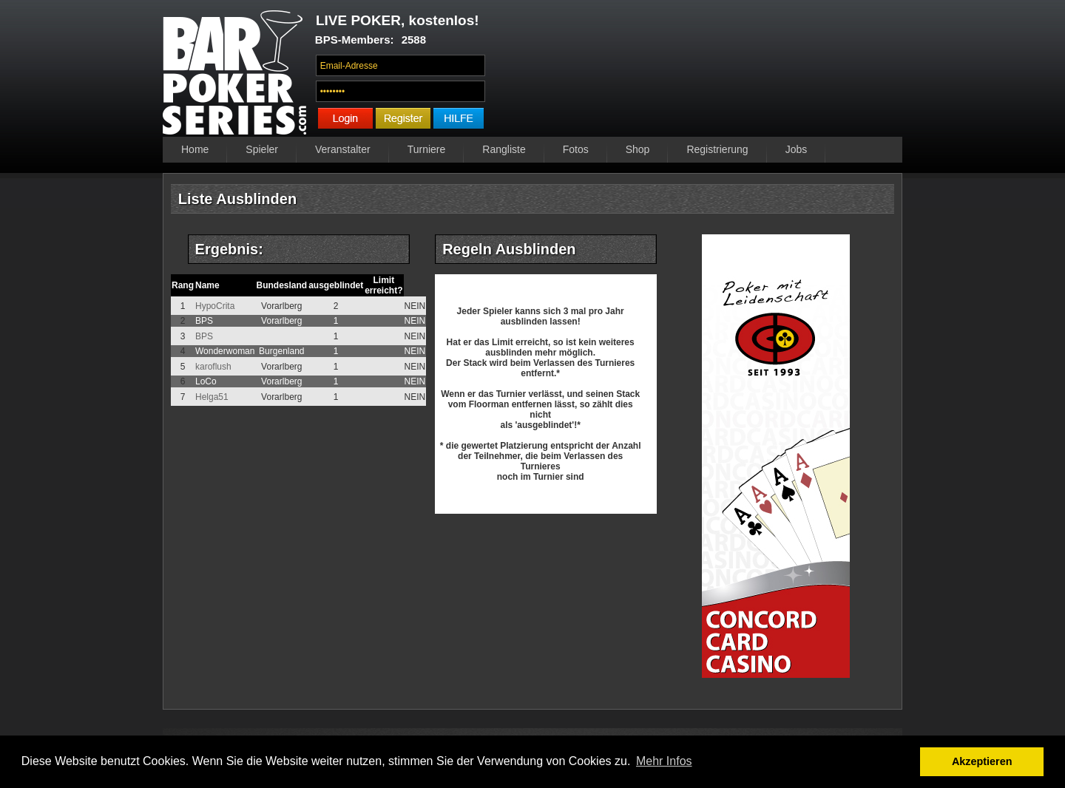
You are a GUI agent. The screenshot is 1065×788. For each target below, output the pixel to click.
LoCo (206, 381)
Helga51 (212, 397)
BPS (204, 321)
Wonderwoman (224, 351)
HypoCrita (214, 306)
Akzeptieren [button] (982, 761)
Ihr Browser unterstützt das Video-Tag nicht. (697, 71)
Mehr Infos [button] (664, 761)
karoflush (213, 366)
